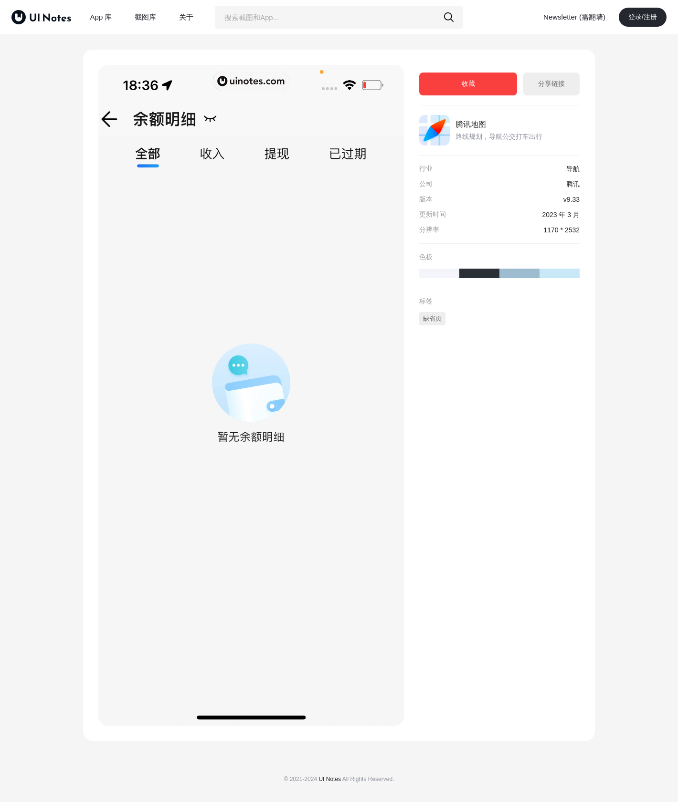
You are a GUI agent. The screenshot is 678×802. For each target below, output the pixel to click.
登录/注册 (642, 17)
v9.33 (571, 199)
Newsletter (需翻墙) (574, 17)
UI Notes (329, 779)
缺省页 (432, 318)
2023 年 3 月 (561, 215)
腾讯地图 (471, 124)
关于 (186, 17)
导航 (573, 169)
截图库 (145, 17)
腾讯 (573, 184)
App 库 (101, 17)
